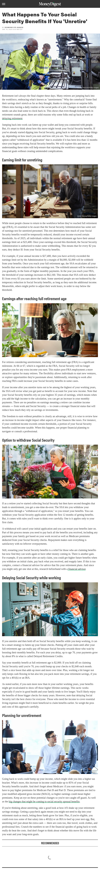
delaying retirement (12, 118)
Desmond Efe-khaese (14, 27)
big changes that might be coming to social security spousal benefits (44, 801)
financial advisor (77, 569)
